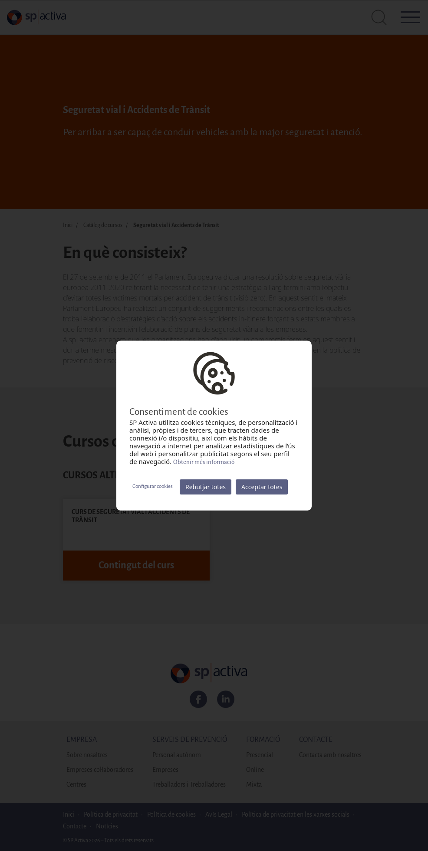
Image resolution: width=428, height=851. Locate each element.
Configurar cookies (152, 486)
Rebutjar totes (205, 487)
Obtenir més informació (203, 462)
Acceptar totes (261, 487)
